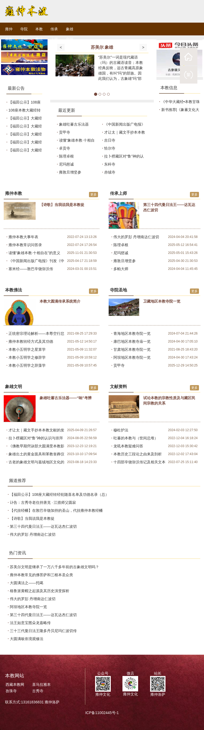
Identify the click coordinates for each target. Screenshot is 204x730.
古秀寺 (37, 691)
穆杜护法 (120, 430)
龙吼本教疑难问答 (128, 446)
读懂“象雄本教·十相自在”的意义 (34, 253)
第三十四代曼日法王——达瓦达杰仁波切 (44, 526)
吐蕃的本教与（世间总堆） (135, 438)
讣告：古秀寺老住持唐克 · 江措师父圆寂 (43, 502)
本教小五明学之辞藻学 (27, 365)
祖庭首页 (188, 56)
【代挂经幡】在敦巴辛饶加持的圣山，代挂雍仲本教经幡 (57, 510)
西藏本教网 (15, 684)
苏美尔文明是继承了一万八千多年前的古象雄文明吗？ (55, 567)
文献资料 (118, 386)
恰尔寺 (109, 148)
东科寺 (109, 164)
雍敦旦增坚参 (70, 172)
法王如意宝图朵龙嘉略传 (31, 623)
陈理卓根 (66, 156)
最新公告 (16, 88)
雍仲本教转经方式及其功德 (30, 341)
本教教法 (39, 34)
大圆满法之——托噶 (27, 583)
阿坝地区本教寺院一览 (132, 357)
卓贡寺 (64, 148)
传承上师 (54, 34)
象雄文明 (69, 34)
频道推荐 (17, 480)
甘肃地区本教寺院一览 (132, 349)
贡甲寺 (64, 132)
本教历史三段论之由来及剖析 (137, 454)
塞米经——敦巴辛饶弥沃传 (30, 269)
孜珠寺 (11, 691)
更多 (93, 194)
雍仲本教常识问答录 (25, 245)
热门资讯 (17, 553)
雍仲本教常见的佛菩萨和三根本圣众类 (42, 575)
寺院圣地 (24, 34)
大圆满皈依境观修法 (27, 639)
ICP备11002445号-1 (102, 713)
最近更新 (66, 110)
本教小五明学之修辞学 (27, 357)
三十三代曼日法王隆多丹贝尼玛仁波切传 (44, 631)
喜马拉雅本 (41, 684)
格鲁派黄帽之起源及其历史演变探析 (40, 591)
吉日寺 (109, 140)
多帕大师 (120, 269)
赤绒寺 (109, 172)
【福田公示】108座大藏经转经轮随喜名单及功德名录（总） (60, 494)
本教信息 (168, 87)
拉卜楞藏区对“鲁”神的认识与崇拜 (35, 438)
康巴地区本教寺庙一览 (132, 341)
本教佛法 (13, 290)
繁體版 (188, 75)
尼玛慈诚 (66, 164)
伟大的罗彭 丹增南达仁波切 (136, 237)
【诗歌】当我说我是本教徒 (33, 518)
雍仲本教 (8, 34)
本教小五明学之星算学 (27, 349)
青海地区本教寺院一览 (132, 333)
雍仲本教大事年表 (23, 237)
